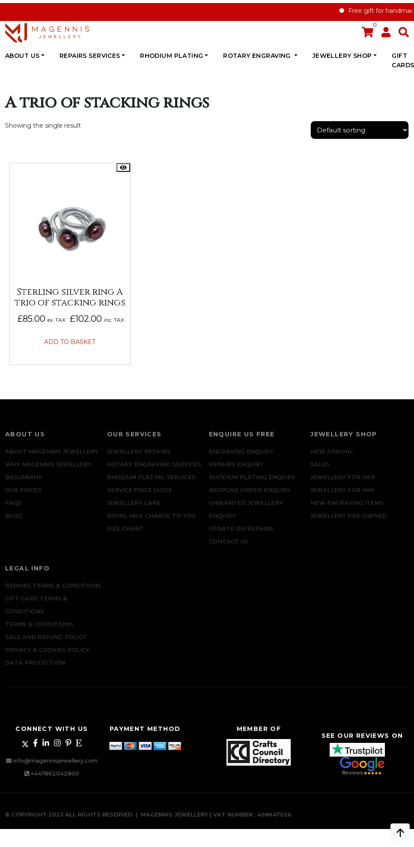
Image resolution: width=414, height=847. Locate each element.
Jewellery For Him (342, 494)
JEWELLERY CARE (134, 507)
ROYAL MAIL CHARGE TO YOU (151, 520)
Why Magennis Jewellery (48, 469)
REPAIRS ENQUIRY (236, 469)
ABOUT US (22, 56)
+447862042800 (55, 773)
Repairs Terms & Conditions (53, 590)
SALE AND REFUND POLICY (45, 641)
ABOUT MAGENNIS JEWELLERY (51, 456)
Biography (23, 482)
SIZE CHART (125, 533)
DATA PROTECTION (35, 667)
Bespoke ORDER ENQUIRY (250, 494)
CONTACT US (228, 546)
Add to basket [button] (69, 342)
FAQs (13, 507)
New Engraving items (347, 507)
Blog (13, 520)
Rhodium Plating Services (151, 482)
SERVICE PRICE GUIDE (139, 494)
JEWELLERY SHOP (342, 56)
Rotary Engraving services (154, 469)
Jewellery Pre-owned (348, 520)
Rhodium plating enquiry (252, 482)
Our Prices (23, 494)
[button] (404, 34)
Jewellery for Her (342, 482)
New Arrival (331, 456)
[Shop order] (359, 130)
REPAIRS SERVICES (90, 56)
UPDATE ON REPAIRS (241, 533)
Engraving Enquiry (241, 456)
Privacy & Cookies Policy (47, 654)
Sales (320, 469)
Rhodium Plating (171, 56)
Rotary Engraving (257, 56)
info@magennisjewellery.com (55, 760)
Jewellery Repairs (138, 456)
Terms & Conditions (39, 628)
